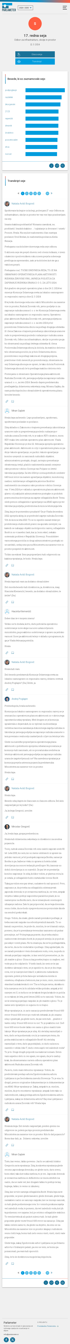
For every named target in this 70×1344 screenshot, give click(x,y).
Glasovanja (37, 54)
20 (47, 193)
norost (8, 154)
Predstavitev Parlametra (46, 1326)
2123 (7, 111)
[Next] (51, 193)
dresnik (8, 125)
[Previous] (18, 193)
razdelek (9, 97)
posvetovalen (11, 140)
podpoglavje (11, 90)
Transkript (37, 61)
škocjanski (10, 104)
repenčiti (9, 118)
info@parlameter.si (11, 1334)
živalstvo (9, 133)
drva (7, 147)
